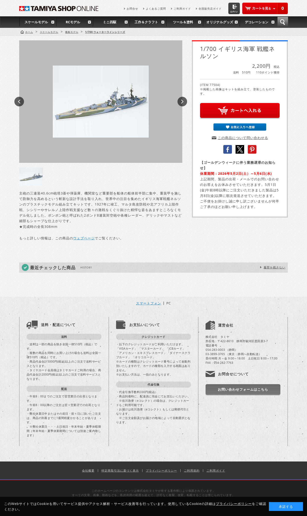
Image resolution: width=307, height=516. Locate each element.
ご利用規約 (192, 470)
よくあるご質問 (156, 8)
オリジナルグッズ (219, 22)
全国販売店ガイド (210, 8)
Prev (19, 101)
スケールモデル (36, 22)
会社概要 (88, 470)
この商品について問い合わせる (243, 137)
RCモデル (73, 22)
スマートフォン (148, 303)
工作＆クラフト (146, 22)
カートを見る (265, 8)
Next (182, 101)
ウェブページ (84, 238)
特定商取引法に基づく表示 (120, 470)
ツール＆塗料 (183, 22)
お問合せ (132, 8)
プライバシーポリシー (161, 470)
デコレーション (256, 22)
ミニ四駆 (109, 22)
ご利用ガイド (182, 8)
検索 (282, 22)
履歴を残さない (274, 267)
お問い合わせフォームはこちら (243, 389)
